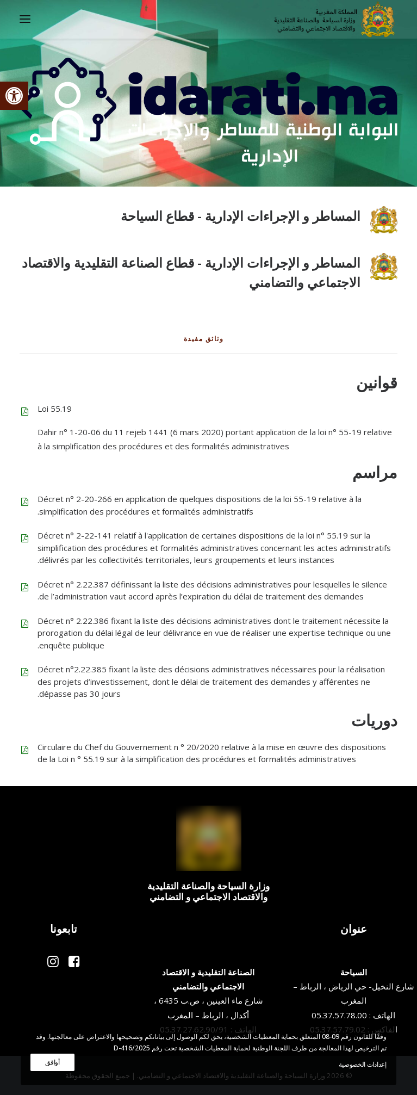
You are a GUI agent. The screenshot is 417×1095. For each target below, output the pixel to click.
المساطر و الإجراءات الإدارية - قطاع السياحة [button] (240, 216)
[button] (14, 96)
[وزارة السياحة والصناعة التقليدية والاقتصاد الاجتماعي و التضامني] (334, 19)
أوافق (52, 1062)
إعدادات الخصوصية (362, 1064)
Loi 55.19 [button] (55, 408)
